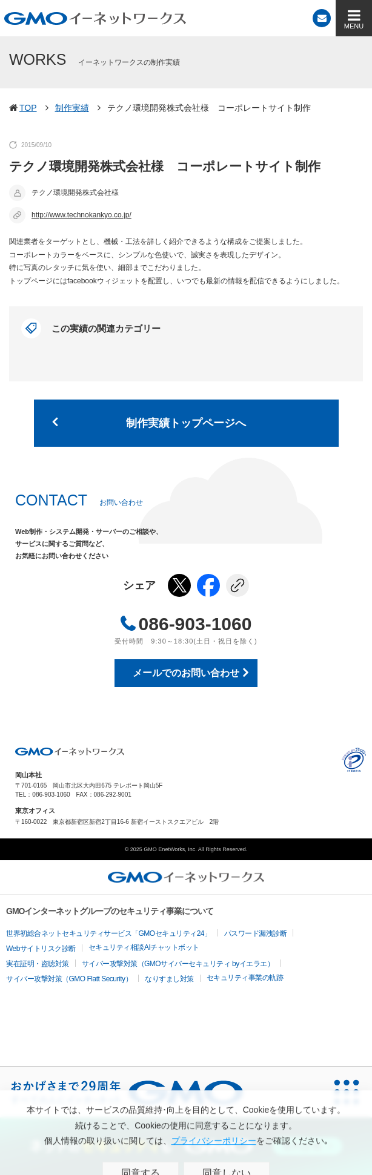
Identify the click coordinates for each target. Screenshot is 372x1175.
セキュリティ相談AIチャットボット (143, 947)
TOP (28, 108)
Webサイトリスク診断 (41, 948)
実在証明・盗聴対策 (37, 963)
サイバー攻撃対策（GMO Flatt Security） (69, 979)
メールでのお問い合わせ (186, 673)
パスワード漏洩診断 (255, 933)
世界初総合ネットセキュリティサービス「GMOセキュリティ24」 (108, 933)
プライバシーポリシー (354, 760)
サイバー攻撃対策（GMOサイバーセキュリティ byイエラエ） (178, 963)
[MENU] (354, 18)
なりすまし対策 (169, 979)
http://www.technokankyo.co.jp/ (81, 215)
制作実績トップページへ (186, 423)
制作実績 (72, 108)
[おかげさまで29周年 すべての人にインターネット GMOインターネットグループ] (127, 1092)
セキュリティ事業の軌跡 (245, 977)
